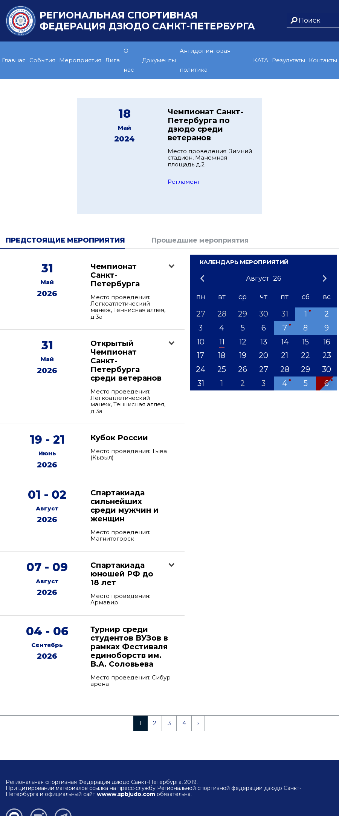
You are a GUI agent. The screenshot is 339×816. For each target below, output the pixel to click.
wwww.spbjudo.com (126, 794)
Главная (14, 60)
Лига (112, 60)
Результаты (288, 60)
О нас (129, 60)
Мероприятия (80, 60)
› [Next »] (198, 723)
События (42, 60)
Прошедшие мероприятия (200, 240)
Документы (159, 60)
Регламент (184, 181)
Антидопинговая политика (205, 60)
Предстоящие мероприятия (65, 240)
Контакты (323, 60)
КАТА (260, 60)
